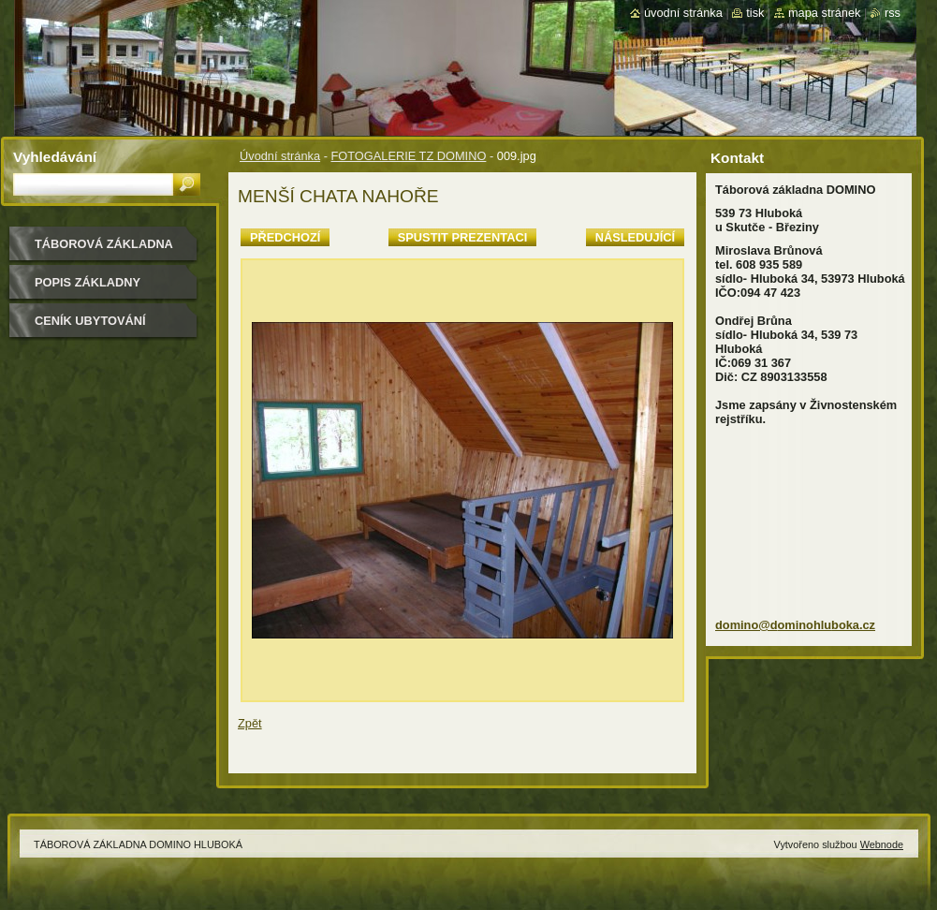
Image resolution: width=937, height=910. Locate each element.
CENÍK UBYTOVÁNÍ (90, 321)
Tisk (755, 13)
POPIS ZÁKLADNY (87, 282)
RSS (892, 13)
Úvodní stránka (280, 156)
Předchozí (285, 237)
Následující (635, 237)
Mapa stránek (824, 13)
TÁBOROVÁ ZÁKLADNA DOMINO (104, 250)
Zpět (250, 723)
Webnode (881, 844)
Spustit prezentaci (462, 237)
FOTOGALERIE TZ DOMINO (408, 156)
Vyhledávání (54, 157)
